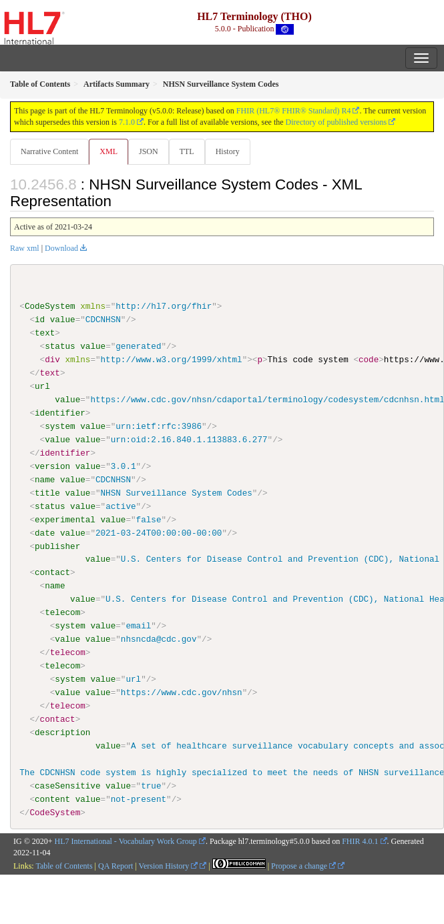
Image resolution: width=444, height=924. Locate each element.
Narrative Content (49, 151)
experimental (65, 519)
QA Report (115, 865)
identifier (60, 413)
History (228, 151)
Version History (168, 865)
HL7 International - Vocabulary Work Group (126, 841)
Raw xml (24, 248)
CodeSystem (50, 306)
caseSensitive (67, 785)
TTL (187, 151)
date (45, 532)
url (42, 386)
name (45, 480)
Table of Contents (63, 865)
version (52, 466)
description (62, 732)
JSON (148, 151)
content (52, 799)
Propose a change (303, 865)
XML (108, 151)
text (45, 333)
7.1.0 (127, 122)
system (60, 426)
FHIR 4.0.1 (360, 841)
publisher (57, 546)
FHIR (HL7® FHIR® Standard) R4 (293, 110)
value (62, 320)
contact (52, 572)
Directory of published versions (336, 122)
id (40, 320)
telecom (62, 612)
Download (61, 248)
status (60, 346)
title (47, 492)
